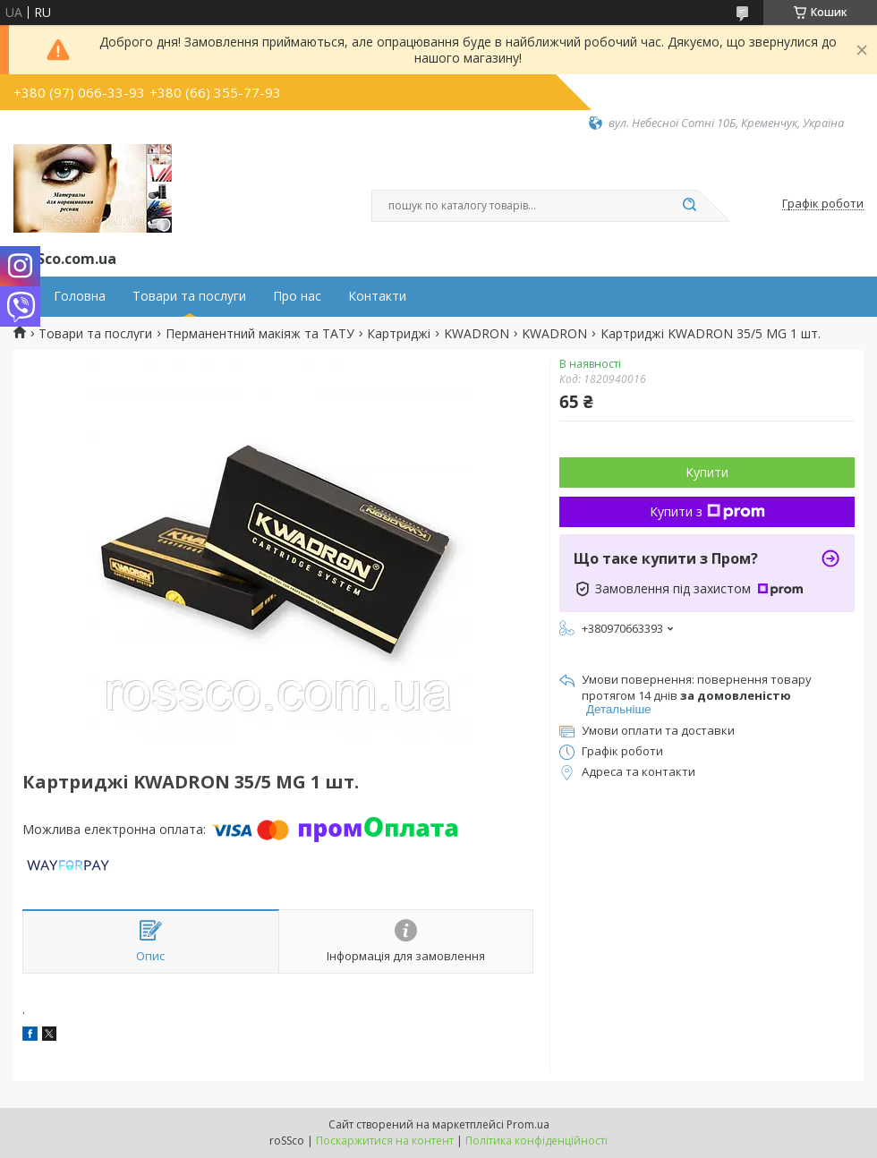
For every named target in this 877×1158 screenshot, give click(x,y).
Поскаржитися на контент (385, 1140)
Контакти (377, 296)
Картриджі (398, 334)
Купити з (707, 511)
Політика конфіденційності (536, 1140)
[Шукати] (689, 206)
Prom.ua (528, 1124)
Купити (706, 472)
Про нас (297, 296)
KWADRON (476, 334)
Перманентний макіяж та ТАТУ (260, 334)
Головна (80, 296)
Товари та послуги (189, 296)
